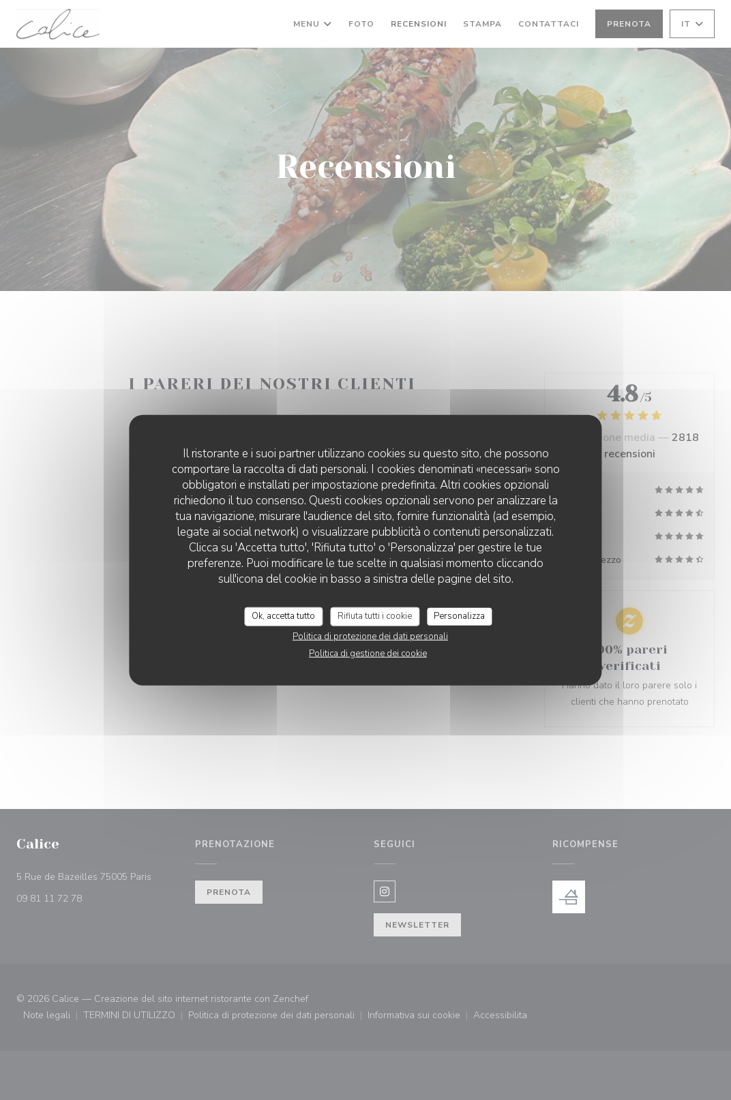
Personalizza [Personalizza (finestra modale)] (459, 616)
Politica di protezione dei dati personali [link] (370, 636)
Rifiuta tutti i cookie (375, 616)
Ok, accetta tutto (283, 616)
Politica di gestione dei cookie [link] (368, 653)
